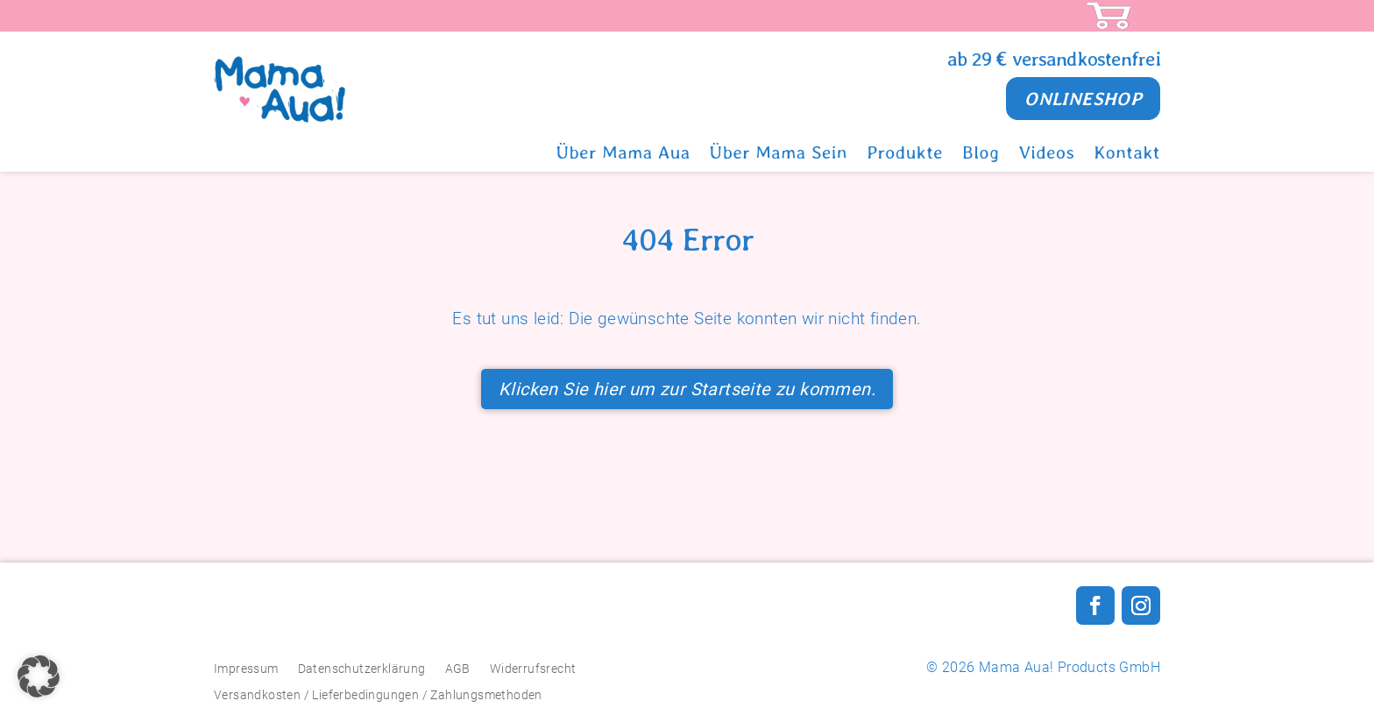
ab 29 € (979, 58)
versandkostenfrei (1086, 58)
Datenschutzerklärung (362, 668)
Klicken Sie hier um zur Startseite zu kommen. (687, 389)
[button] (38, 676)
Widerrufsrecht (533, 668)
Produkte (905, 157)
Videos (1046, 157)
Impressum (246, 668)
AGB (458, 668)
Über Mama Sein (778, 157)
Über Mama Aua (623, 157)
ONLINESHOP (1077, 99)
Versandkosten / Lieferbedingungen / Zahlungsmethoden (378, 694)
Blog (981, 157)
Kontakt (1127, 157)
